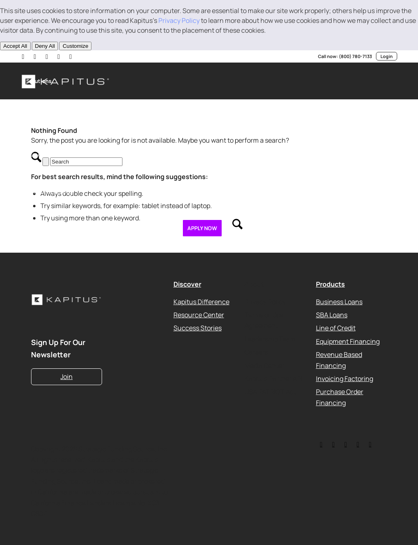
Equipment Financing (348, 340)
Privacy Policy (179, 20)
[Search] (237, 228)
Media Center (265, 365)
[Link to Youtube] (48, 56)
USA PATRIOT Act (270, 391)
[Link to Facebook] (72, 56)
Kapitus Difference (201, 301)
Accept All (15, 46)
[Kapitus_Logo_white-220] (66, 299)
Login (386, 56)
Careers (256, 352)
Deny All (45, 46)
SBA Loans (331, 314)
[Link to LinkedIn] (23, 56)
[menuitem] (39, 81)
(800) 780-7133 (355, 56)
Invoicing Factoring (344, 378)
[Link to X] (35, 56)
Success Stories (197, 327)
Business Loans (339, 301)
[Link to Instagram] (60, 56)
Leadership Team (270, 338)
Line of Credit (336, 327)
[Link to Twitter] (321, 444)
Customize (75, 46)
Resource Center (198, 314)
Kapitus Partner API (273, 378)
